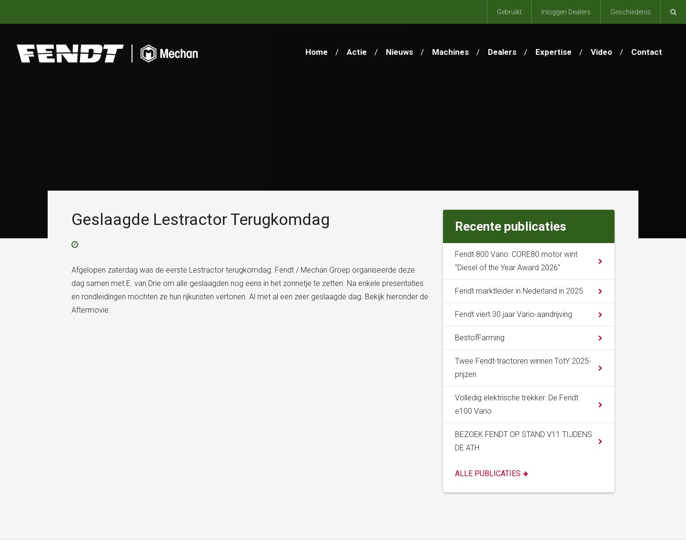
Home (316, 52)
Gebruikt (509, 12)
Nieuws (399, 52)
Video (601, 52)
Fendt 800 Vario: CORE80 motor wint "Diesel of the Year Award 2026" (516, 261)
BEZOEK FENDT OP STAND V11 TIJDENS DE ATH (523, 441)
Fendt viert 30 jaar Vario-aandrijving (513, 314)
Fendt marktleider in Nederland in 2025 (519, 290)
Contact (646, 52)
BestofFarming (479, 337)
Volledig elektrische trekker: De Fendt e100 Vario (516, 404)
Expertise (553, 52)
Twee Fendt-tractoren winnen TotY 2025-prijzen (523, 368)
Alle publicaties (488, 473)
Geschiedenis (630, 12)
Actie (357, 52)
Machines (450, 52)
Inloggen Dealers (566, 12)
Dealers (502, 52)
